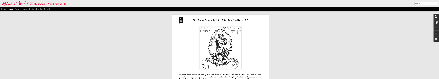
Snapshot (39, 9)
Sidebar (31, 9)
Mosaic (25, 9)
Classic (3, 9)
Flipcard (10, 9)
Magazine (18, 9)
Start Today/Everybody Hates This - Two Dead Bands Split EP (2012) (202, 14)
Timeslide (47, 9)
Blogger (230, 77)
